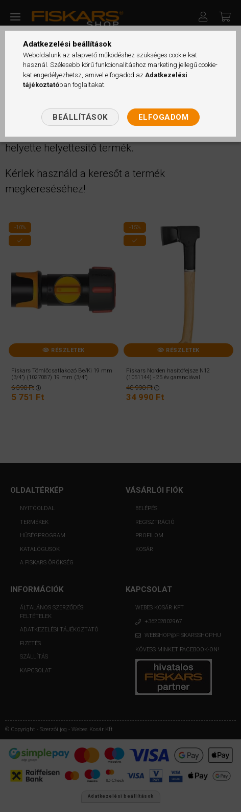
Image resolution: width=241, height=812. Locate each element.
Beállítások (80, 117)
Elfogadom (163, 117)
